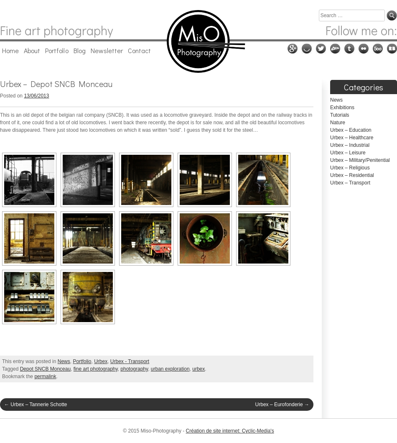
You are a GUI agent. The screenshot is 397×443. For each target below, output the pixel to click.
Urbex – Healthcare (351, 138)
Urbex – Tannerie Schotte (35, 404)
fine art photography (96, 369)
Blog (80, 50)
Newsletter (107, 50)
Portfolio (57, 50)
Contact (139, 50)
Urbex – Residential (352, 175)
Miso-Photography (198, 41)
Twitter (321, 49)
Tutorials (339, 115)
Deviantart (335, 49)
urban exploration (170, 369)
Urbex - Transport (129, 361)
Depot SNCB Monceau (45, 369)
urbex (198, 369)
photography (134, 369)
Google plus (293, 49)
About (32, 50)
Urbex (100, 361)
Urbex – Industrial (349, 145)
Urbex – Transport (350, 183)
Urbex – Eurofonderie (282, 404)
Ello (307, 49)
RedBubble (392, 49)
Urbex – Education (351, 130)
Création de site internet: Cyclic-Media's (230, 431)
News (64, 361)
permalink (45, 376)
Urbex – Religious (350, 168)
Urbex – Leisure (348, 153)
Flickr (364, 49)
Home (10, 50)
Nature (337, 122)
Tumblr (349, 49)
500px (378, 49)
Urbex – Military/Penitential (360, 160)
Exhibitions (342, 107)
